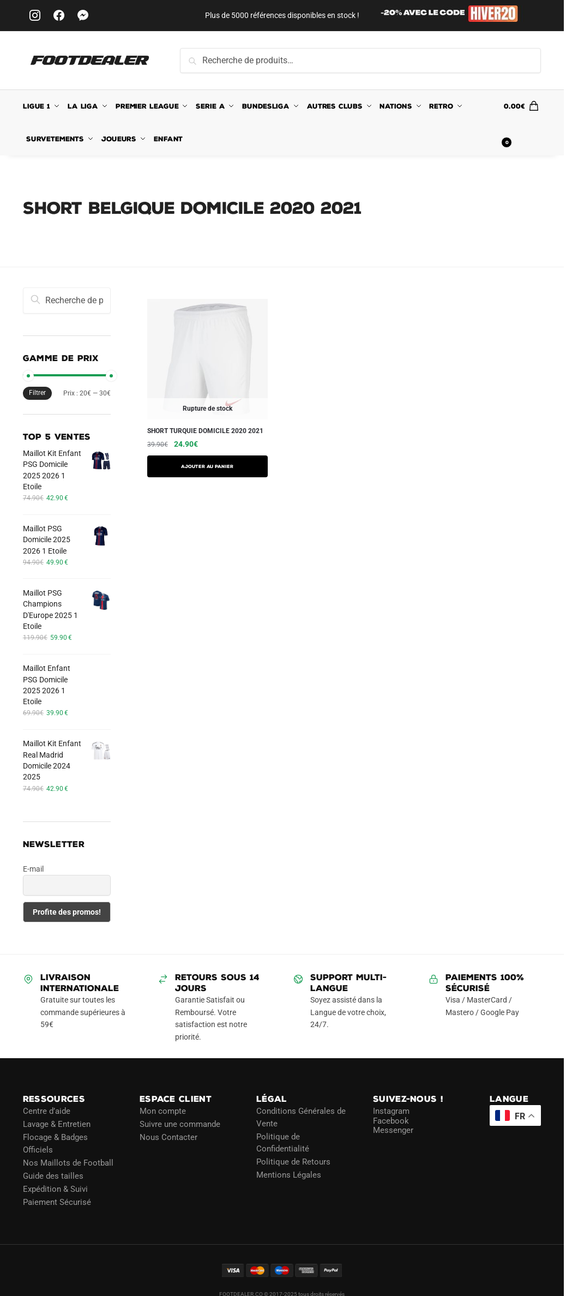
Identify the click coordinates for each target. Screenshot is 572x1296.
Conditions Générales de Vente (301, 1117)
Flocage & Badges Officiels (55, 1143)
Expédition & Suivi (55, 1189)
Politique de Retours (293, 1162)
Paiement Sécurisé (57, 1202)
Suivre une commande (180, 1124)
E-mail (33, 869)
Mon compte (163, 1111)
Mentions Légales (288, 1175)
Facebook (391, 1121)
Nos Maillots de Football (68, 1163)
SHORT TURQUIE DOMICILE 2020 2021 (205, 431)
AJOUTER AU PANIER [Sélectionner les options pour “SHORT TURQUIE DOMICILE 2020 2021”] (207, 466)
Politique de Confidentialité (282, 1143)
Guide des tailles (53, 1176)
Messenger (393, 1130)
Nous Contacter (168, 1137)
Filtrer (37, 393)
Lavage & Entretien (57, 1124)
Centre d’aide (46, 1111)
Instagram (391, 1111)
